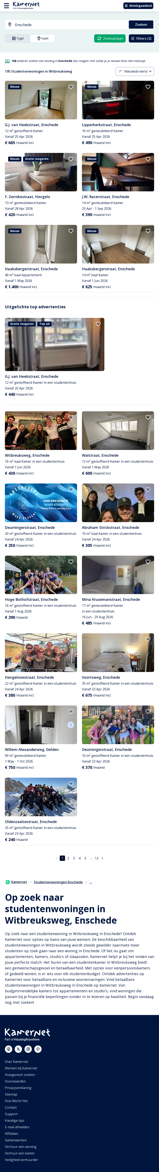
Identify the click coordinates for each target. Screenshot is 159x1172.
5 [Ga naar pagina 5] (85, 858)
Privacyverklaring (18, 1088)
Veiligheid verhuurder (21, 1159)
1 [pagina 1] (62, 858)
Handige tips (14, 1120)
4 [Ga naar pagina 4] (80, 858)
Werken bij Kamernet (21, 1068)
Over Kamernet (16, 1061)
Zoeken (141, 24)
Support (11, 1114)
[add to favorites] (71, 87)
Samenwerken (16, 1140)
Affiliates (11, 1133)
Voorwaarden (15, 1081)
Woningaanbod (138, 6)
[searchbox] (70, 24)
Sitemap (11, 1094)
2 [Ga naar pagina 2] (68, 858)
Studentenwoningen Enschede (58, 882)
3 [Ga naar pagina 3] (74, 858)
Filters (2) (141, 38)
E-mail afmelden (17, 1127)
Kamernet (16, 882)
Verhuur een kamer (20, 1153)
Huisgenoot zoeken (20, 1074)
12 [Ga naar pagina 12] (96, 858)
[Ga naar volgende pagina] (102, 858)
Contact (11, 1107)
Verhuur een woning (20, 1146)
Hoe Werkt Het (16, 1101)
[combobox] (64, 25)
